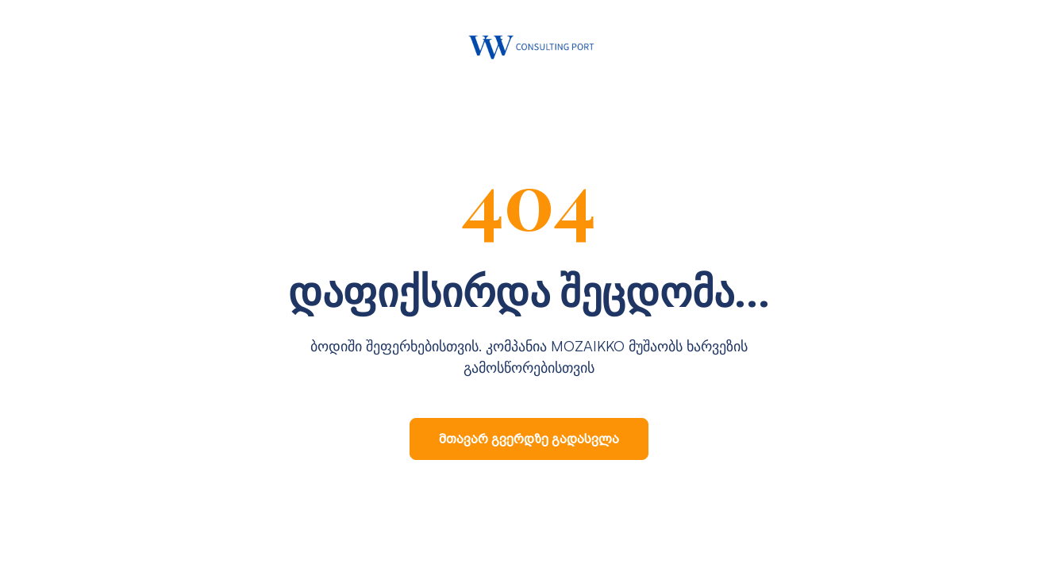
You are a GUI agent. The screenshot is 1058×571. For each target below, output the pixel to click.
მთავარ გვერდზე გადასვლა (529, 438)
